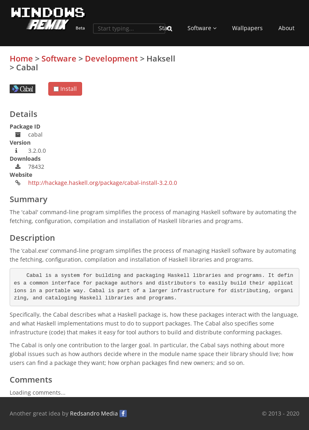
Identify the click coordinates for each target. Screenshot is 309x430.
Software (201, 28)
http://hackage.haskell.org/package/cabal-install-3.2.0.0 (102, 182)
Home (21, 58)
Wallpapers (247, 28)
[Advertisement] (239, 110)
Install (65, 88)
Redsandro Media (94, 413)
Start (165, 28)
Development (111, 58)
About (286, 28)
